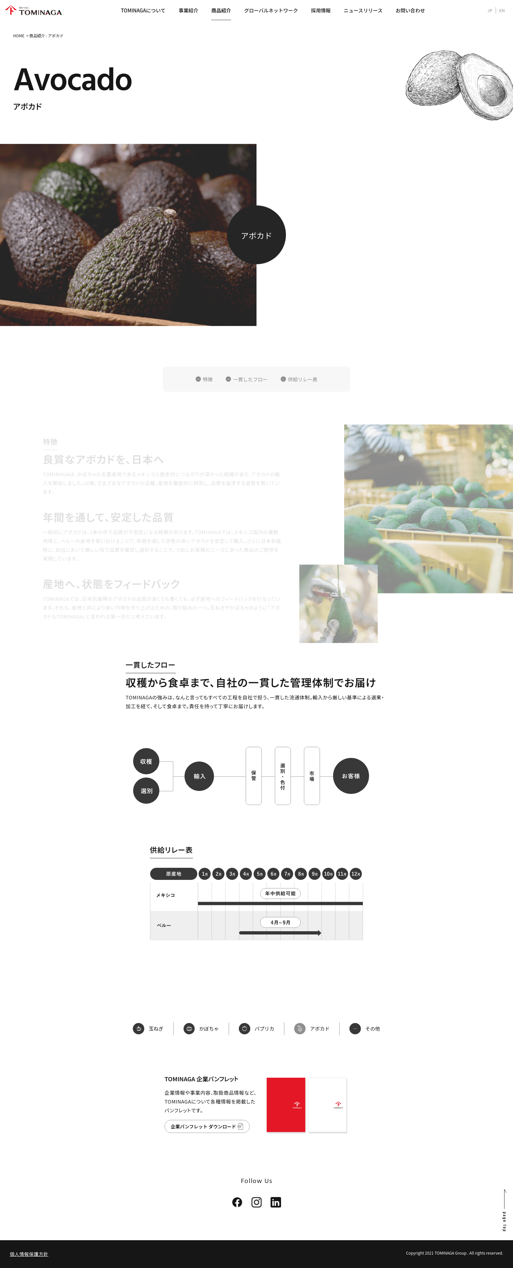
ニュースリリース (363, 10)
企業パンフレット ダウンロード (203, 1126)
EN (502, 10)
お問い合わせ (410, 10)
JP (489, 10)
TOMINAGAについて (143, 10)
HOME (18, 35)
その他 (367, 1028)
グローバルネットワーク (271, 10)
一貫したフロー (250, 391)
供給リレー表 (302, 391)
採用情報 (321, 10)
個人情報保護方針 (29, 1254)
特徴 (208, 391)
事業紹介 (188, 10)
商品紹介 (221, 10)
